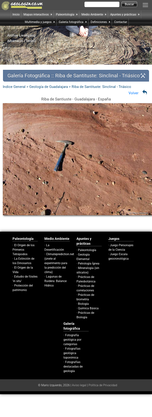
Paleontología (87, 250)
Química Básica (88, 308)
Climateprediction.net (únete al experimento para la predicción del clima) (59, 263)
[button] (149, 5)
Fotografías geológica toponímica (71, 353)
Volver (133, 93)
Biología (83, 304)
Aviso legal (79, 385)
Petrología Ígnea (88, 263)
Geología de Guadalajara (48, 87)
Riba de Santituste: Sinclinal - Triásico (101, 87)
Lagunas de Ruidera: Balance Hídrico (55, 281)
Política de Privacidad (103, 385)
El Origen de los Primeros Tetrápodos (23, 249)
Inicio (16, 14)
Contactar (120, 22)
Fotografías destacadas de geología (73, 366)
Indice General (14, 87)
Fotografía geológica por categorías (72, 339)
